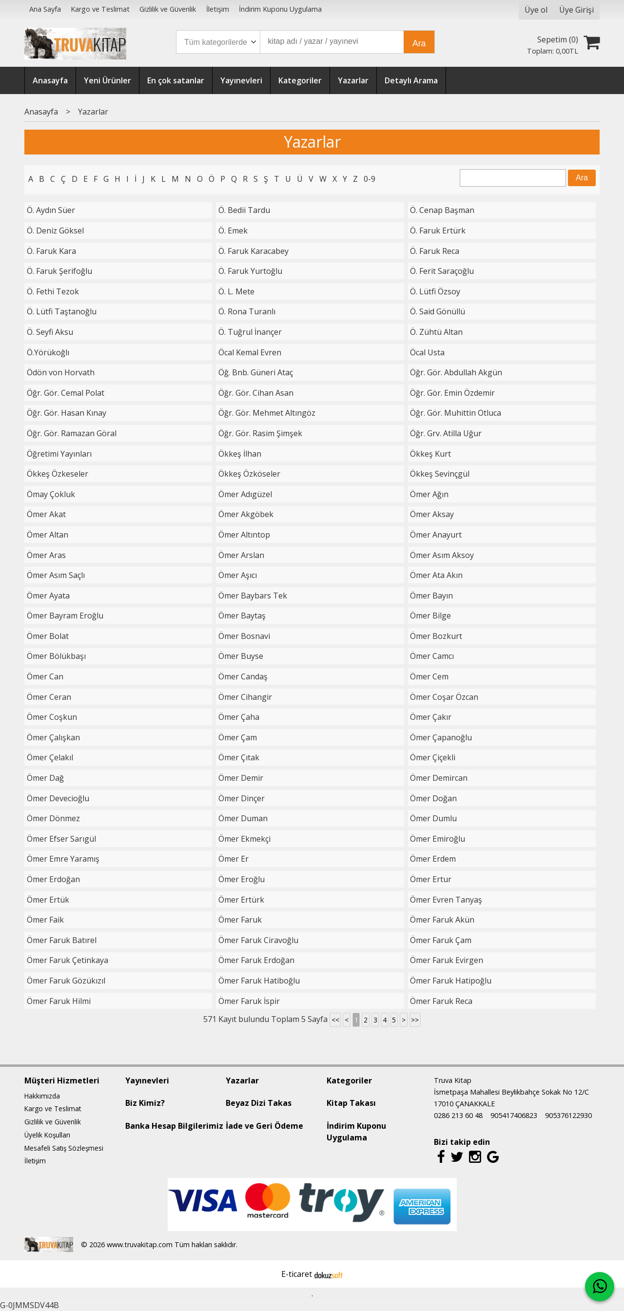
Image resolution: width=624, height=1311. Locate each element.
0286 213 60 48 (458, 1115)
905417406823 (513, 1115)
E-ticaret (296, 1274)
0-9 (369, 179)
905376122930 (568, 1115)
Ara (419, 43)
